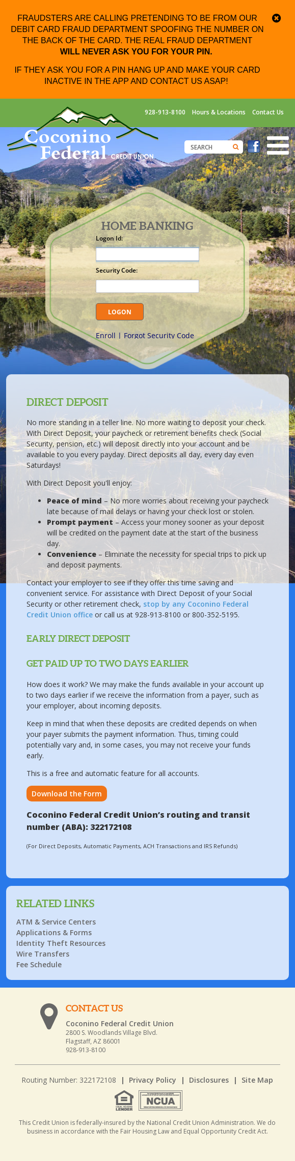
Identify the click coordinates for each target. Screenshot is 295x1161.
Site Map (257, 1080)
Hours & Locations (219, 112)
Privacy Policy (152, 1080)
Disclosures (209, 1080)
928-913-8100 (165, 112)
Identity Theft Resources (60, 943)
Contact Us (268, 112)
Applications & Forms (54, 932)
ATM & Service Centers (56, 922)
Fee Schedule (39, 964)
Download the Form (67, 793)
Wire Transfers (42, 954)
